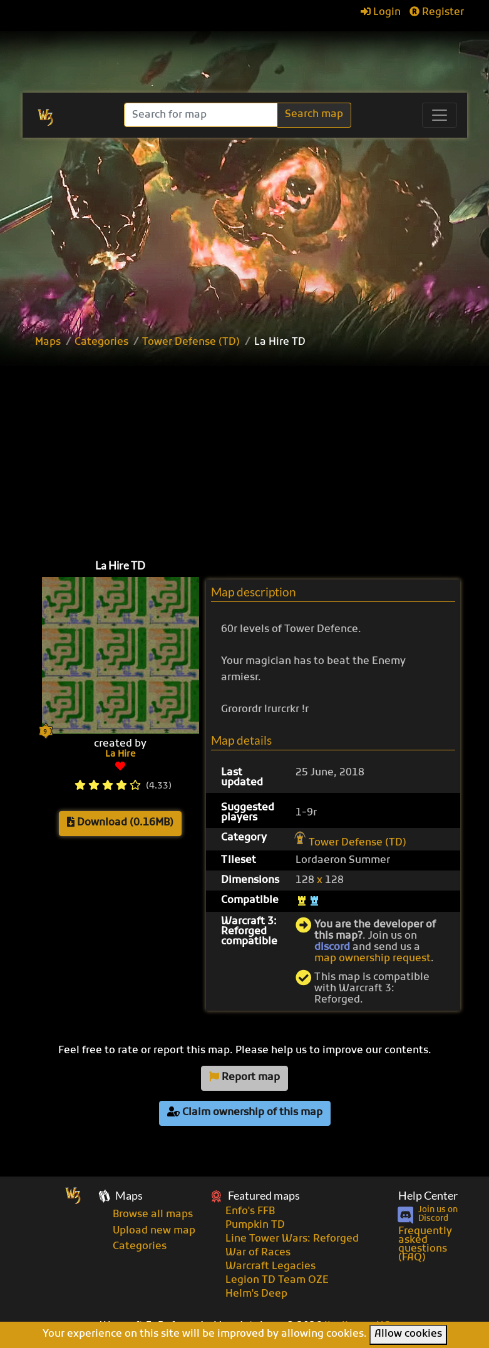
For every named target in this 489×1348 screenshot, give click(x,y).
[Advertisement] (258, 450)
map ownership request (372, 958)
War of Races (258, 1253)
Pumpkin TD (255, 1225)
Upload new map (154, 1231)
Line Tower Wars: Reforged (292, 1239)
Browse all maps (153, 1214)
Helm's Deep (256, 1294)
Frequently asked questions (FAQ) (425, 1244)
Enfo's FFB (250, 1211)
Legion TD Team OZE (277, 1280)
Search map (314, 114)
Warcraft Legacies (270, 1266)
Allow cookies (408, 1334)
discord (332, 947)
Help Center (428, 1195)
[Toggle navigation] (439, 115)
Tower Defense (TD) (191, 342)
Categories (101, 342)
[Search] (202, 115)
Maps (48, 342)
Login (381, 12)
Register (436, 12)
